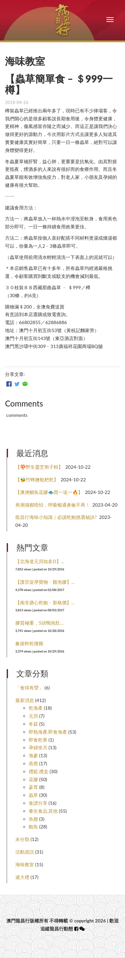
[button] (82, 928)
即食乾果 (38, 740)
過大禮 (22, 877)
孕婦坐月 (38, 747)
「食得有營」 (29, 687)
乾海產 (36, 708)
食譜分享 (38, 803)
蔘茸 (33, 787)
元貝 (33, 716)
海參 (33, 755)
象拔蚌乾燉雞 (29, 643)
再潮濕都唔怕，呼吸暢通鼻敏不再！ (52, 505)
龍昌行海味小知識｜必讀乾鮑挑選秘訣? (56, 517)
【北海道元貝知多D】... (39, 561)
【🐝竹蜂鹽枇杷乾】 (36, 479)
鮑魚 (33, 826)
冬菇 (33, 724)
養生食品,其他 (43, 811)
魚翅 (33, 819)
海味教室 (24, 864)
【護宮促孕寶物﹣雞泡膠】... (45, 582)
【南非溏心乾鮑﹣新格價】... (45, 602)
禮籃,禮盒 (38, 771)
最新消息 (24, 700)
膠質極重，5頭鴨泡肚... (39, 623)
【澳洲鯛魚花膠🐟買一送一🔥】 (49, 492)
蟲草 (33, 795)
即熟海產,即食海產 (48, 732)
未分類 (22, 839)
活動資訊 (24, 852)
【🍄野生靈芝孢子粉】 (39, 467)
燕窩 (33, 763)
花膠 (33, 779)
